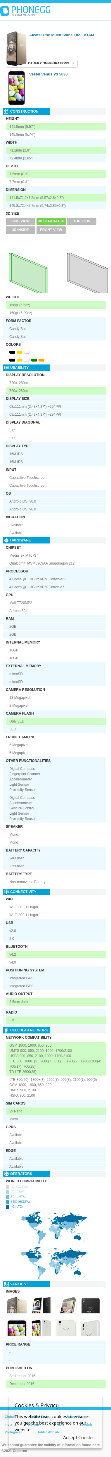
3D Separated (51, 221)
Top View (81, 221)
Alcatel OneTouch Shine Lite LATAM (61, 35)
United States (40, 1416)
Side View (20, 221)
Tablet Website (49, 1432)
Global (10, 1416)
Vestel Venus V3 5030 (48, 74)
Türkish (33, 1424)
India (8, 1424)
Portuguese (13, 1432)
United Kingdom (78, 1416)
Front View (51, 230)
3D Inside (20, 230)
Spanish (85, 1424)
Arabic (59, 1424)
